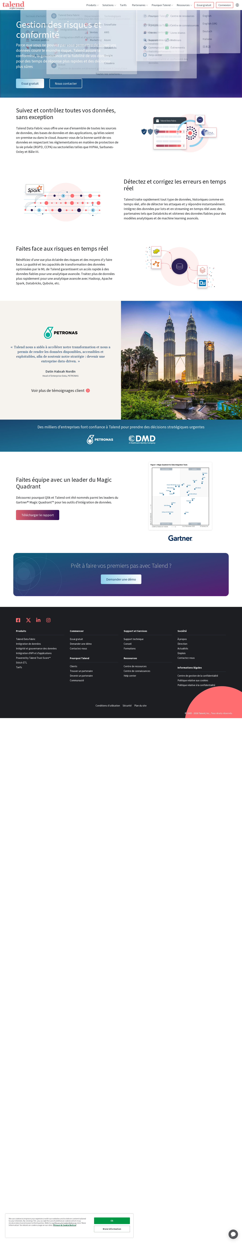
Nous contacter (66, 83)
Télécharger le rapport (37, 515)
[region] (69, 1226)
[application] (233, 1234)
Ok (112, 1220)
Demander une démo (121, 579)
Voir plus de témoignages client (57, 390)
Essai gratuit (30, 83)
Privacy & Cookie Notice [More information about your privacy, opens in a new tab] (65, 1225)
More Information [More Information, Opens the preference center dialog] (112, 1229)
